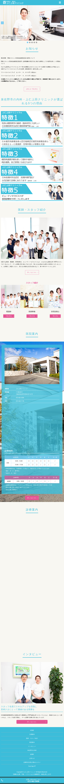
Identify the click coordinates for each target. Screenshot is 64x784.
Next (61, 296)
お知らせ (32, 758)
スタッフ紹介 (32, 283)
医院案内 (32, 742)
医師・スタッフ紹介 (32, 738)
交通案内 (32, 734)
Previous (3, 296)
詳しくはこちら (31, 272)
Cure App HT (32, 766)
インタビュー (32, 746)
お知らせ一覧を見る (32, 89)
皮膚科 (32, 754)
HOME (32, 730)
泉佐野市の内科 (32, 750)
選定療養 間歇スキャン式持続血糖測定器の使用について (18, 58)
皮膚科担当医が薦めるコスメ (32, 762)
